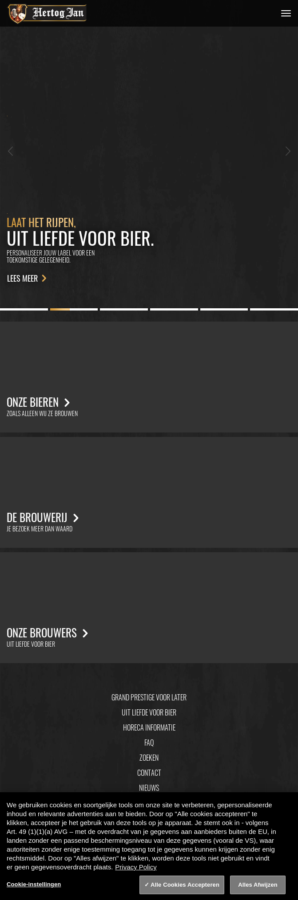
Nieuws (149, 787)
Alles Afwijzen (258, 884)
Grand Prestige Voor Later (149, 697)
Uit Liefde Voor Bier (149, 712)
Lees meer (28, 278)
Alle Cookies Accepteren (185, 884)
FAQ (149, 742)
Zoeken (149, 757)
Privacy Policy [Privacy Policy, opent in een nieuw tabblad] (135, 867)
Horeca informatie (149, 727)
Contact (149, 772)
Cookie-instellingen (34, 884)
